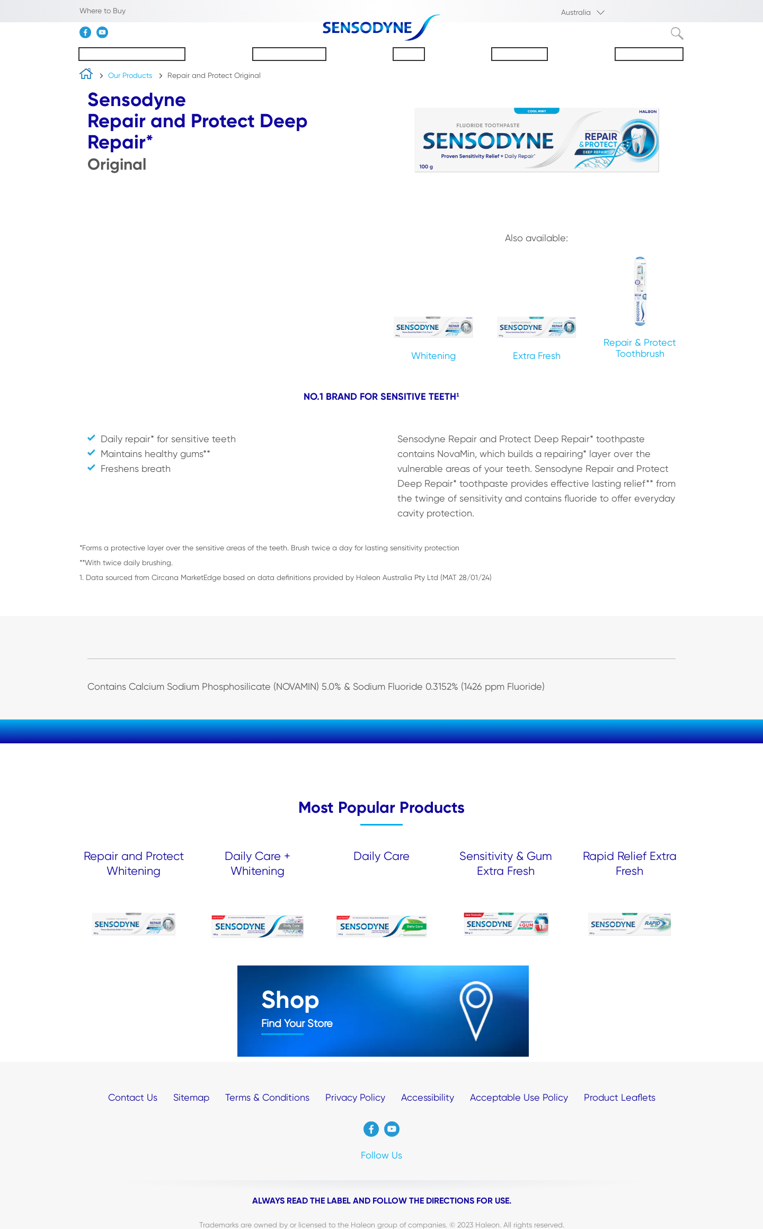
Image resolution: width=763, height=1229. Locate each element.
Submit (677, 33)
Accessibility (427, 1097)
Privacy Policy (355, 1097)
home (86, 76)
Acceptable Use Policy (519, 1097)
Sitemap (191, 1097)
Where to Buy (102, 10)
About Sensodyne (289, 54)
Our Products (519, 54)
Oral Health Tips (649, 54)
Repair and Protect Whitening (134, 863)
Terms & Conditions (267, 1097)
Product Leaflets (619, 1097)
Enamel (408, 54)
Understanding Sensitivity (131, 54)
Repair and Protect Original (214, 75)
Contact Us (132, 1097)
